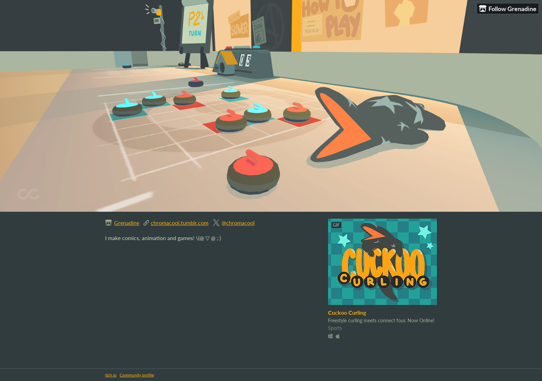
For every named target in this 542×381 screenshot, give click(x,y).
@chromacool (238, 222)
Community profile (137, 375)
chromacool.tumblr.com (179, 222)
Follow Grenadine (507, 9)
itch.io (110, 375)
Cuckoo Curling (347, 312)
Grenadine (126, 222)
